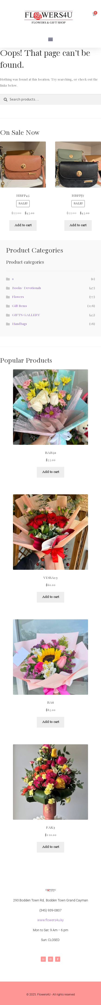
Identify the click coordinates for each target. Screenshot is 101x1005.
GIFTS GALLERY (26, 315)
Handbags (19, 324)
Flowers (18, 297)
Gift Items (19, 306)
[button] (50, 39)
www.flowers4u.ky (50, 920)
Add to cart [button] (23, 225)
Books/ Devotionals (26, 288)
